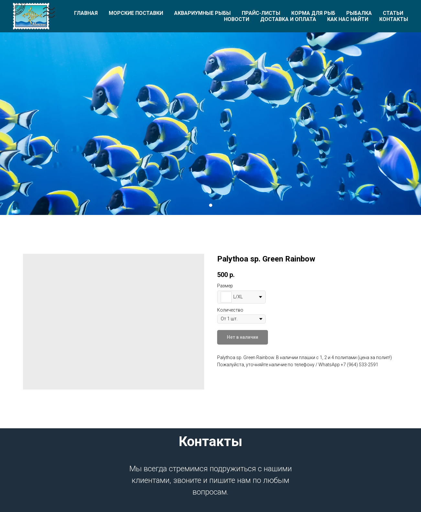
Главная (86, 13)
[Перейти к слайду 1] (210, 205)
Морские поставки (136, 13)
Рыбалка (359, 13)
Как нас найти (347, 19)
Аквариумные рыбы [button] (202, 13)
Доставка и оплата (288, 19)
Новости (236, 19)
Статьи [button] (393, 13)
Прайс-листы (261, 13)
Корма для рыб (313, 13)
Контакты (393, 19)
